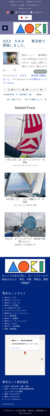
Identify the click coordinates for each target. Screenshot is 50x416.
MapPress (42, 374)
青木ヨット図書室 (11, 318)
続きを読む (39, 72)
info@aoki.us (38, 12)
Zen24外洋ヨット (33, 5)
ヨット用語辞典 (10, 316)
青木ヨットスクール (17, 2)
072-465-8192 (23, 12)
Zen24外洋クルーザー (12, 308)
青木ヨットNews (25, 8)
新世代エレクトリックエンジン (16, 313)
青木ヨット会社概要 (12, 326)
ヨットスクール (33, 90)
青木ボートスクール (34, 2)
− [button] (42, 370)
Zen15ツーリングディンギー (15, 311)
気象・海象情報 (10, 329)
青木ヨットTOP (10, 298)
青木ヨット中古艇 (18, 5)
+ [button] (42, 366)
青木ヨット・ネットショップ (15, 321)
